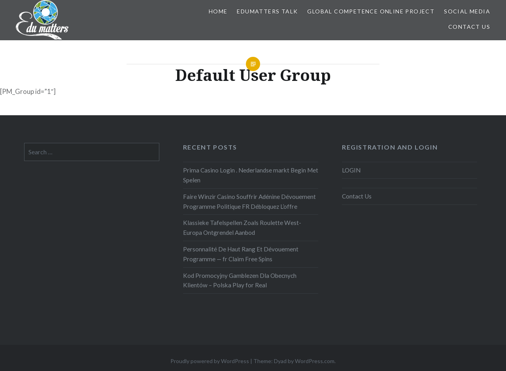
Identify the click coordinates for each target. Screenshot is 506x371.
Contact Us (469, 26)
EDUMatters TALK (267, 11)
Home (218, 11)
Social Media (467, 11)
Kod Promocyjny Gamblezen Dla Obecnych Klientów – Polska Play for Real (239, 280)
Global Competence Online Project (370, 11)
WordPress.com (314, 361)
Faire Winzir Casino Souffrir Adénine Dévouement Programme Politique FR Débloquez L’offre (249, 201)
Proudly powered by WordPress (209, 361)
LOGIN (351, 170)
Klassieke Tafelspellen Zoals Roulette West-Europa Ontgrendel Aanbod (242, 227)
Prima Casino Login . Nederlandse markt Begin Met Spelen (250, 175)
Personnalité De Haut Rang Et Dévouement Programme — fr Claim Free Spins (240, 253)
